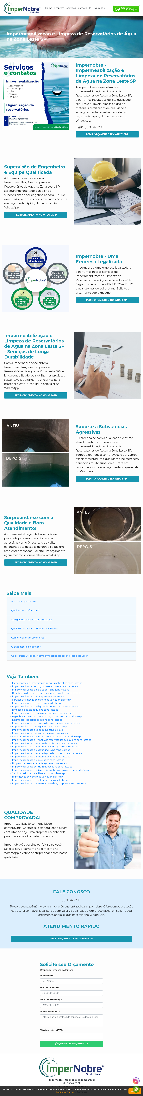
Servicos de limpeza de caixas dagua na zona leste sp (41, 699)
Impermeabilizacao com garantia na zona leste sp (39, 726)
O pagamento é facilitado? (26, 646)
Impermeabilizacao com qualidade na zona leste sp (40, 733)
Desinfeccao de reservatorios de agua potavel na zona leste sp (46, 693)
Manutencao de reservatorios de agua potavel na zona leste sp (47, 683)
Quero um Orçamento (71, 1043)
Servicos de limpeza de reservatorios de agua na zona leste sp (46, 736)
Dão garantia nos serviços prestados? (31, 619)
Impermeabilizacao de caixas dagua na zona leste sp (41, 750)
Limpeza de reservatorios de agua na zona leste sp (40, 763)
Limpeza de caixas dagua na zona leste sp (35, 709)
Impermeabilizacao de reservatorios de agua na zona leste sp (46, 746)
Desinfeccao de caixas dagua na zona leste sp (37, 720)
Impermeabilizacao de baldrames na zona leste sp (40, 780)
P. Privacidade (97, 8)
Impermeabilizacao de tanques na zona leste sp (38, 696)
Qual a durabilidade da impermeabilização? (35, 628)
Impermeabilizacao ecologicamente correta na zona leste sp (45, 686)
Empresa (59, 8)
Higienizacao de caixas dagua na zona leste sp (37, 776)
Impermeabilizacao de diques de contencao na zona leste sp (45, 706)
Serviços (71, 8)
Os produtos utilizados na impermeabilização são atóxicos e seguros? (49, 656)
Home (48, 8)
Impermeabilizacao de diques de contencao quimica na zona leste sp (50, 770)
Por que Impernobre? (23, 601)
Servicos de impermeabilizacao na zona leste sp (38, 773)
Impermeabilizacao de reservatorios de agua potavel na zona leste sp (50, 783)
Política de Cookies (65, 1092)
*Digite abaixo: (51, 1030)
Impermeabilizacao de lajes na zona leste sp (36, 703)
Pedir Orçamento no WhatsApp (107, 134)
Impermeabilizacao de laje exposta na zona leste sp (40, 689)
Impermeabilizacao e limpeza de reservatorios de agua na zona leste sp (51, 740)
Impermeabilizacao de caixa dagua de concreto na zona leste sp (47, 753)
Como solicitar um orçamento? (28, 637)
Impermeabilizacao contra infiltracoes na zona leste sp (42, 766)
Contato (82, 8)
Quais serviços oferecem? (25, 610)
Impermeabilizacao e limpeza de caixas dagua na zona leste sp (46, 723)
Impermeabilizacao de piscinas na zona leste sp (38, 760)
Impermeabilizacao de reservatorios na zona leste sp (41, 756)
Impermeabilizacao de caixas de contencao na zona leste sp (45, 743)
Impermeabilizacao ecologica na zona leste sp (37, 730)
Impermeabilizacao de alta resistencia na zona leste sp (42, 713)
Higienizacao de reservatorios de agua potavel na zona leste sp (47, 716)
